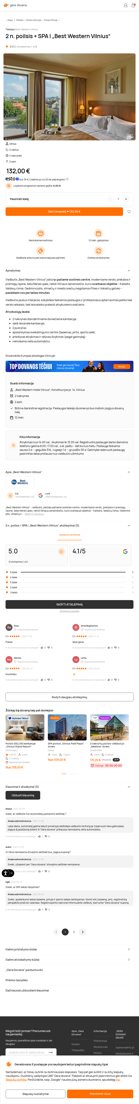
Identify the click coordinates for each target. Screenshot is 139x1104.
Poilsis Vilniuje (51, 20)
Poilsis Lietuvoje (33, 20)
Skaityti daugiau (34, 514)
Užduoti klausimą (23, 795)
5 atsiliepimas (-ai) (25, 46)
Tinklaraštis (78, 1050)
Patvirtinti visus (100, 1094)
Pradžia (19, 20)
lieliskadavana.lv (124, 1053)
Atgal (10, 20)
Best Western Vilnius (26, 29)
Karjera (76, 1044)
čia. (118, 1080)
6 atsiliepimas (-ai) (25, 496)
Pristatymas (100, 1040)
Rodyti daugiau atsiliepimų (69, 697)
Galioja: (99, 765)
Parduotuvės (101, 1047)
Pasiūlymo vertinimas (69, 534)
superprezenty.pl (125, 1047)
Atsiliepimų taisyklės (69, 611)
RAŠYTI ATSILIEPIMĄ (70, 604)
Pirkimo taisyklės (98, 1054)
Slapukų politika (16, 1080)
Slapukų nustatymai (35, 1094)
